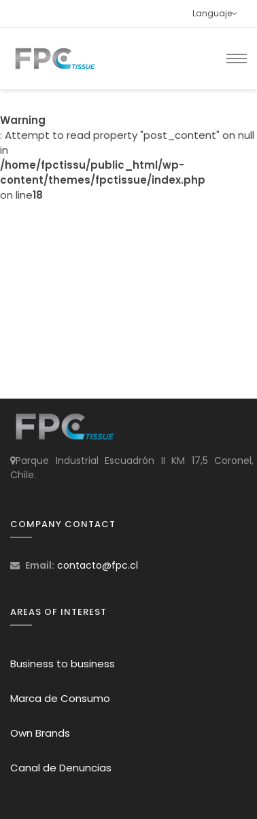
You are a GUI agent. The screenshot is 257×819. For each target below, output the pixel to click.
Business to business (62, 663)
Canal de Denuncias (61, 767)
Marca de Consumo (60, 698)
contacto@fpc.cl (97, 565)
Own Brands (40, 733)
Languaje (214, 13)
